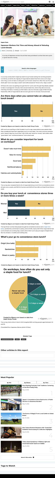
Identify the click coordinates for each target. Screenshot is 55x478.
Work (3, 50)
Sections (49, 5)
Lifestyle (17, 50)
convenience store (7, 339)
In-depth (8, 5)
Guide (28, 5)
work (17, 339)
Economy (9, 50)
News (23, 5)
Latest (3, 5)
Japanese (42, 5)
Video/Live (34, 5)
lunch (23, 339)
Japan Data (16, 5)
